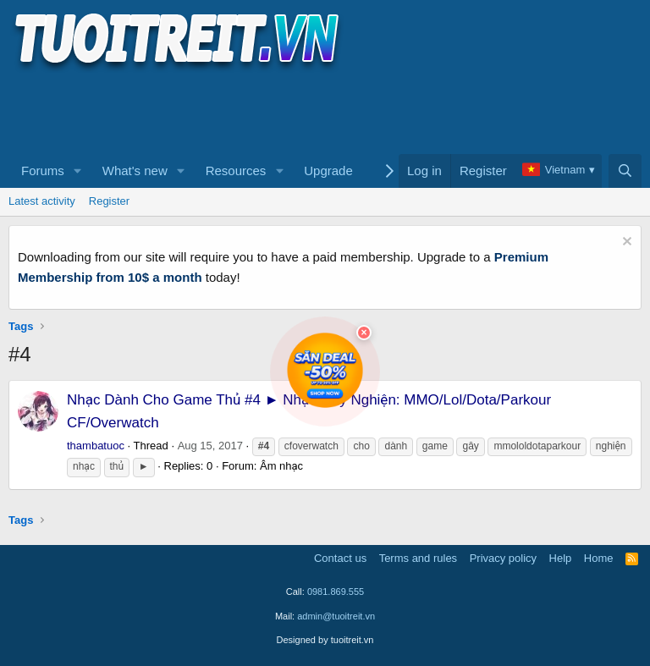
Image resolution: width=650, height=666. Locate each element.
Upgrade (328, 170)
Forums (42, 170)
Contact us (340, 558)
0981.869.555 (335, 591)
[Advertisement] (316, 111)
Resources (236, 170)
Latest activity (41, 201)
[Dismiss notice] (625, 243)
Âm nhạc (281, 466)
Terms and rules (418, 558)
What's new (135, 170)
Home (599, 558)
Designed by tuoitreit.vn (325, 640)
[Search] (625, 171)
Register (109, 201)
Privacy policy (503, 558)
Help (560, 558)
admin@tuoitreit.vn (336, 616)
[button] (78, 171)
